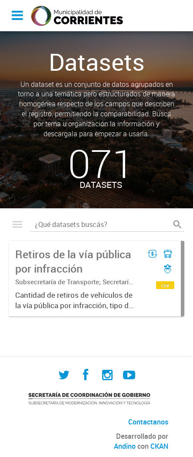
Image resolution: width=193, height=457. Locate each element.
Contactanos (148, 422)
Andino (125, 446)
